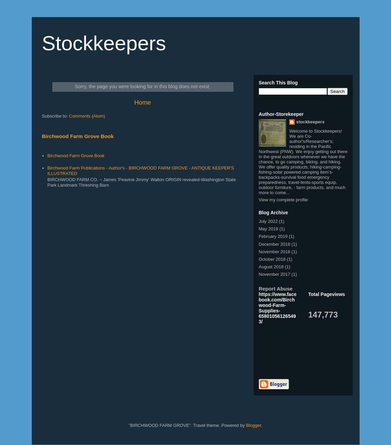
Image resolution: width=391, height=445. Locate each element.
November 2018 (275, 251)
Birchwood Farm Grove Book (78, 136)
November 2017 (275, 274)
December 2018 (275, 244)
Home (142, 102)
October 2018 (272, 259)
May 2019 (268, 228)
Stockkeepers (104, 43)
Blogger (253, 425)
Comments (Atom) (87, 116)
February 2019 (273, 236)
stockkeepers (310, 121)
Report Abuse (276, 289)
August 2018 (271, 266)
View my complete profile (283, 199)
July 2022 (268, 221)
